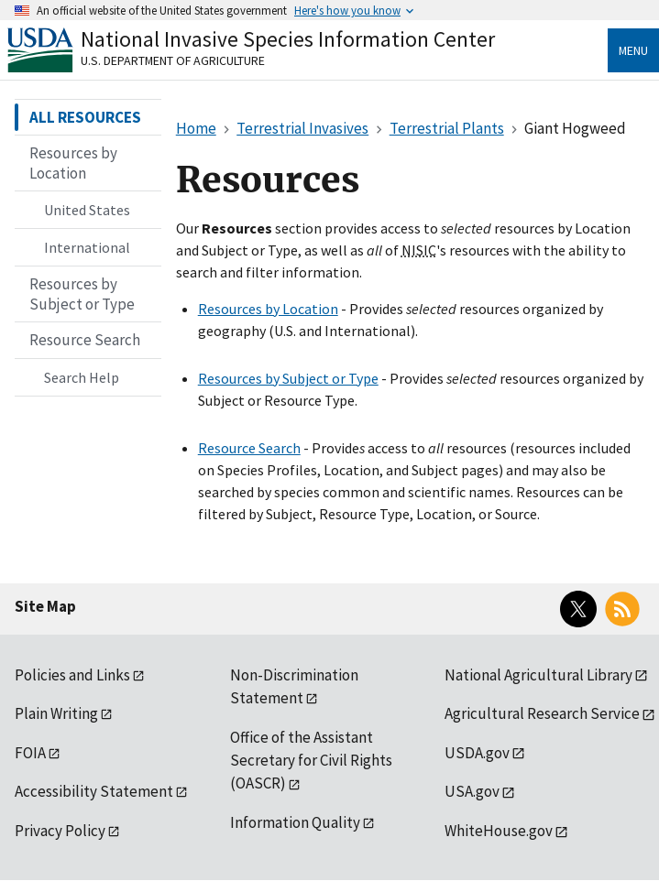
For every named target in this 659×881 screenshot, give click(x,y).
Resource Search (249, 448)
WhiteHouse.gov (499, 831)
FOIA (30, 753)
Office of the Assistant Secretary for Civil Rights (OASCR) (311, 760)
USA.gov (472, 791)
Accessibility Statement (94, 791)
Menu (633, 50)
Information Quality (295, 822)
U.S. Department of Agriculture (173, 60)
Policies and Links (72, 675)
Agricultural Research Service (542, 713)
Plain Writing (56, 713)
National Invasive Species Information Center (288, 39)
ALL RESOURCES (85, 117)
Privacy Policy (60, 831)
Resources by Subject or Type (288, 378)
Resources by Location (268, 308)
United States (87, 210)
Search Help (81, 377)
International (87, 247)
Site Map (45, 606)
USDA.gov (477, 753)
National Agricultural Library (538, 675)
